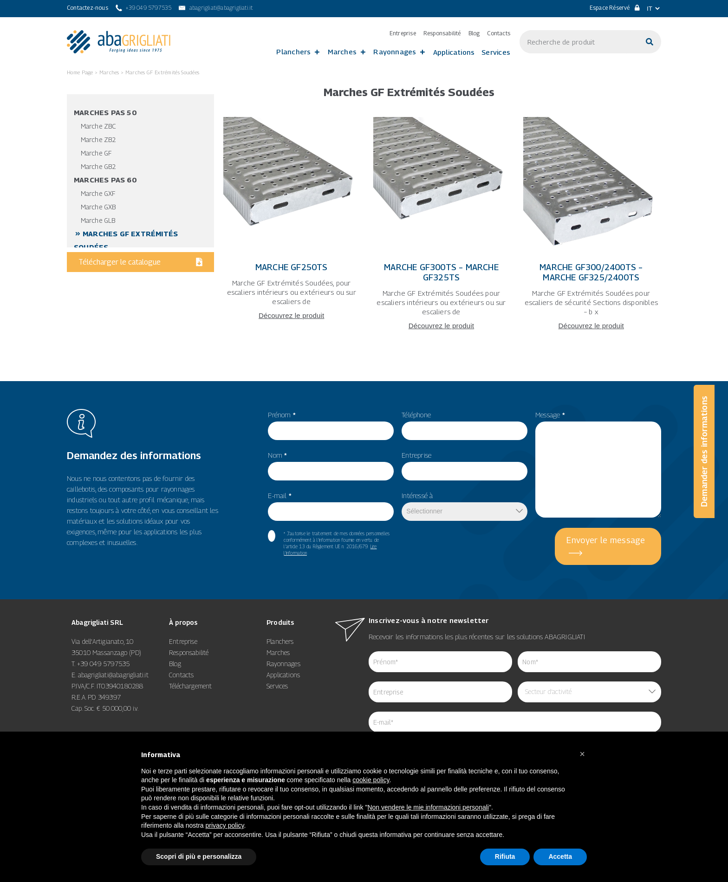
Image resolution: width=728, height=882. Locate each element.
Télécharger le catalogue (140, 262)
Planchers (293, 51)
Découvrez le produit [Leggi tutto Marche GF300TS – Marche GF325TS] (441, 326)
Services (495, 52)
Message (550, 414)
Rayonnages (394, 51)
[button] (582, 753)
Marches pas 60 (105, 179)
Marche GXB (98, 207)
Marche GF (96, 153)
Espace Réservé (615, 7)
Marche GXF (98, 193)
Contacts (498, 33)
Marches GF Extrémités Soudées (162, 72)
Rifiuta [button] (505, 856)
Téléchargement (190, 686)
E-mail (280, 495)
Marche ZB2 (98, 139)
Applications (454, 52)
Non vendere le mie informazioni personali (427, 807)
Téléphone (416, 414)
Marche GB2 (98, 166)
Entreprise (403, 33)
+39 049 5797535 (103, 664)
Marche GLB (98, 220)
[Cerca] (649, 41)
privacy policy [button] (225, 825)
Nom (277, 455)
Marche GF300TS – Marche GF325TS (441, 272)
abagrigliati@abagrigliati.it (113, 675)
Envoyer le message (605, 540)
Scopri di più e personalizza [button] (198, 856)
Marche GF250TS (291, 267)
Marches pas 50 (105, 112)
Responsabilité (442, 33)
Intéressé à (417, 495)
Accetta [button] (560, 856)
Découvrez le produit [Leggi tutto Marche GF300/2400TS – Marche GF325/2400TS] (591, 326)
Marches (342, 51)
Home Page (80, 72)
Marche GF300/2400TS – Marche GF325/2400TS (591, 272)
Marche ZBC (98, 126)
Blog (474, 33)
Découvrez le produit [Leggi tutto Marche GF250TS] (291, 315)
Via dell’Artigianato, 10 (102, 641)
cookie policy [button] (370, 780)
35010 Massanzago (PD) (106, 652)
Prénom (282, 414)
